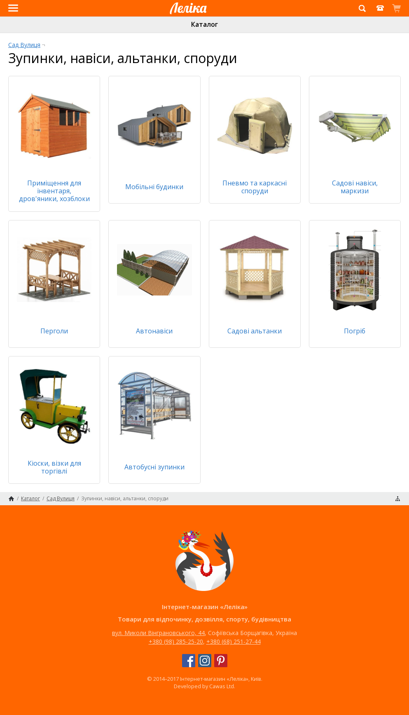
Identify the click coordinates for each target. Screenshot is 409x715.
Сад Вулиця (24, 45)
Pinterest (220, 660)
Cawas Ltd (221, 686)
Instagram (204, 660)
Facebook (188, 660)
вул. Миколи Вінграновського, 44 (158, 633)
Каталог (204, 24)
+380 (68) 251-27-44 (233, 641)
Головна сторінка (11, 498)
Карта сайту (398, 498)
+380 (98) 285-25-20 (176, 641)
